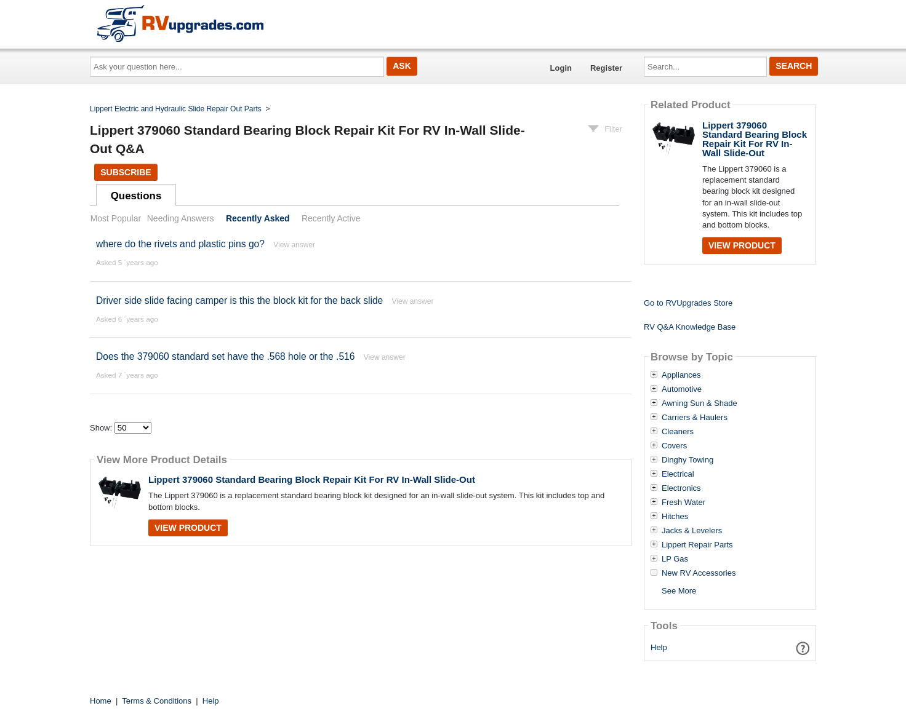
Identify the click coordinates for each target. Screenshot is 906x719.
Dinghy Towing (687, 460)
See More (679, 590)
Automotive (682, 389)
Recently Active (331, 218)
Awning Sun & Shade (699, 403)
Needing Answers (180, 218)
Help (659, 647)
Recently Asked (258, 218)
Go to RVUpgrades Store (688, 303)
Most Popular (115, 218)
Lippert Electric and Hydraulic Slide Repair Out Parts (176, 109)
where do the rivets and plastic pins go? (180, 244)
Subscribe (125, 172)
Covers (674, 446)
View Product (188, 528)
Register (606, 68)
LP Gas (675, 559)
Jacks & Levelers (692, 530)
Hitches (675, 516)
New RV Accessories (699, 573)
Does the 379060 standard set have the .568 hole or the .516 (225, 356)
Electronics (681, 488)
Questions (136, 196)
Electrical (678, 474)
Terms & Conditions (156, 700)
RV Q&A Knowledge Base (690, 327)
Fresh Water (683, 502)
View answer (294, 244)
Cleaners (678, 431)
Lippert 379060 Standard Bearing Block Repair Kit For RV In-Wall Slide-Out (311, 479)
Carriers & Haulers (695, 417)
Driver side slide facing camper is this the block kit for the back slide (239, 300)
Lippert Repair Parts (697, 545)
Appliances (681, 375)
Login (561, 68)
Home (100, 700)
